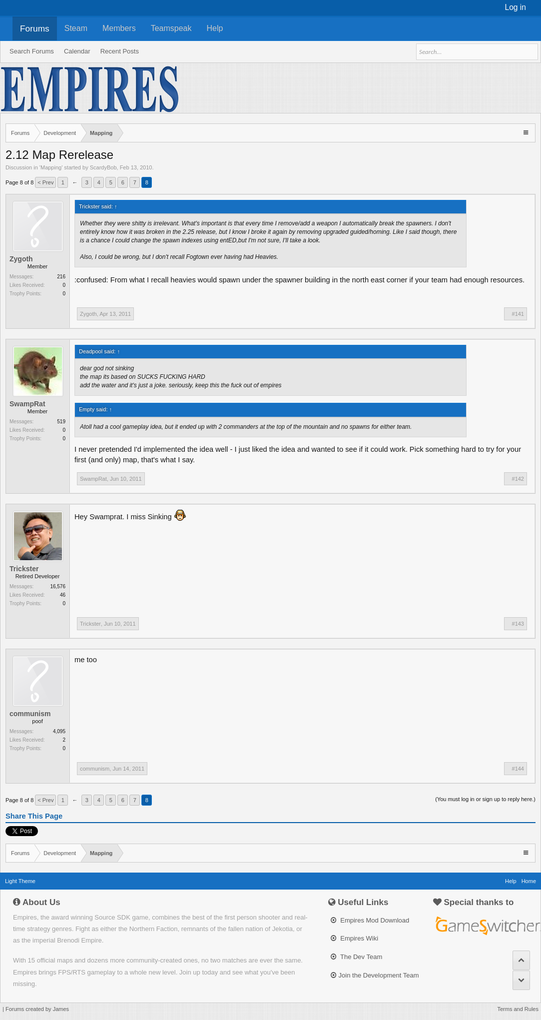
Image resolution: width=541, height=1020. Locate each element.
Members (119, 28)
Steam (75, 28)
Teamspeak (171, 28)
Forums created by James (37, 1009)
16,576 (57, 586)
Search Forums (31, 51)
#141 (518, 314)
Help (215, 28)
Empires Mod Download (370, 920)
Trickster (23, 569)
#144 (518, 769)
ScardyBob (103, 167)
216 (61, 276)
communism (29, 714)
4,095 (59, 731)
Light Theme (20, 881)
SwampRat (27, 404)
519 (61, 421)
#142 (518, 479)
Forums (34, 28)
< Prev (45, 182)
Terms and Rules (518, 1009)
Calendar (77, 51)
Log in (516, 7)
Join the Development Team (375, 975)
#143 (518, 624)
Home (529, 881)
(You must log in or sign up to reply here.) (485, 799)
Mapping (50, 167)
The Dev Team (357, 957)
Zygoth (21, 259)
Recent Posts (119, 51)
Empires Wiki (354, 938)
